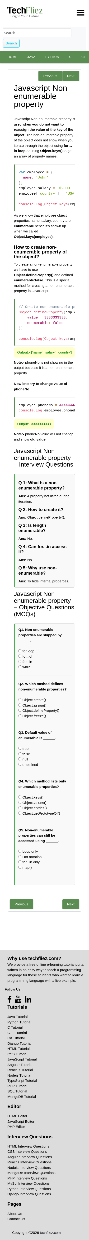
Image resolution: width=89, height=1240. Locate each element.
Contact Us (16, 1219)
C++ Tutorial (17, 1033)
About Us (14, 1214)
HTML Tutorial (18, 1049)
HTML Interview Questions (28, 1146)
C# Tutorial (16, 1038)
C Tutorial (15, 1027)
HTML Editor (17, 1116)
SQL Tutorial (17, 1091)
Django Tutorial (19, 1043)
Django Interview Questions (29, 1194)
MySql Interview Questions (28, 1183)
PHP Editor (16, 1127)
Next (71, 76)
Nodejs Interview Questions (29, 1168)
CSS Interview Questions (27, 1151)
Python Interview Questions (29, 1189)
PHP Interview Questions (27, 1178)
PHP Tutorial (17, 1086)
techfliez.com (50, 1233)
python (52, 57)
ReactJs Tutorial (20, 1070)
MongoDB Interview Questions (31, 1173)
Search (11, 43)
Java (32, 57)
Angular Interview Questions (29, 1157)
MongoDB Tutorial (21, 1097)
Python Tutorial (19, 1022)
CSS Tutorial (17, 1054)
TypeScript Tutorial (22, 1080)
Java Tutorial (17, 1017)
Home (13, 57)
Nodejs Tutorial (19, 1075)
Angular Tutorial (19, 1065)
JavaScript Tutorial (22, 1059)
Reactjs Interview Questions (29, 1162)
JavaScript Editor (20, 1121)
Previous (50, 76)
